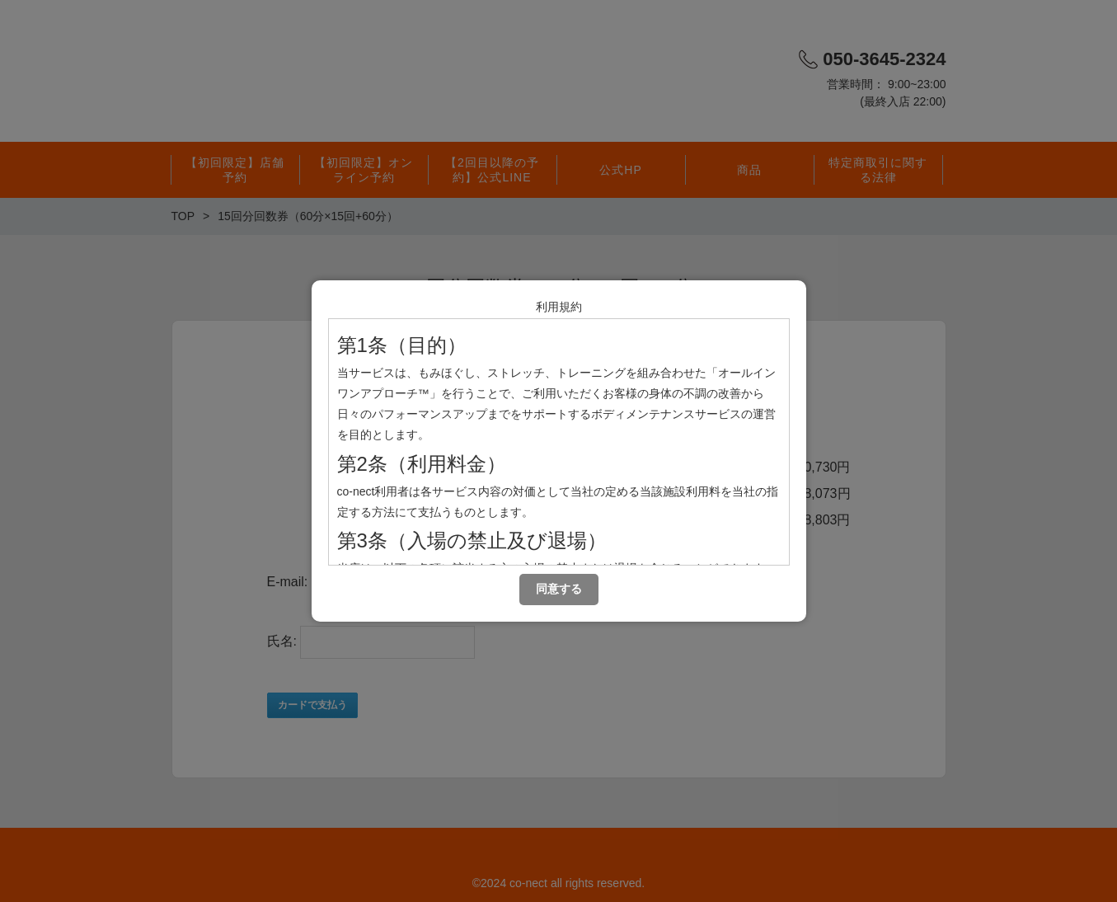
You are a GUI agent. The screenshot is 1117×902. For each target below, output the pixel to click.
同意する (559, 588)
